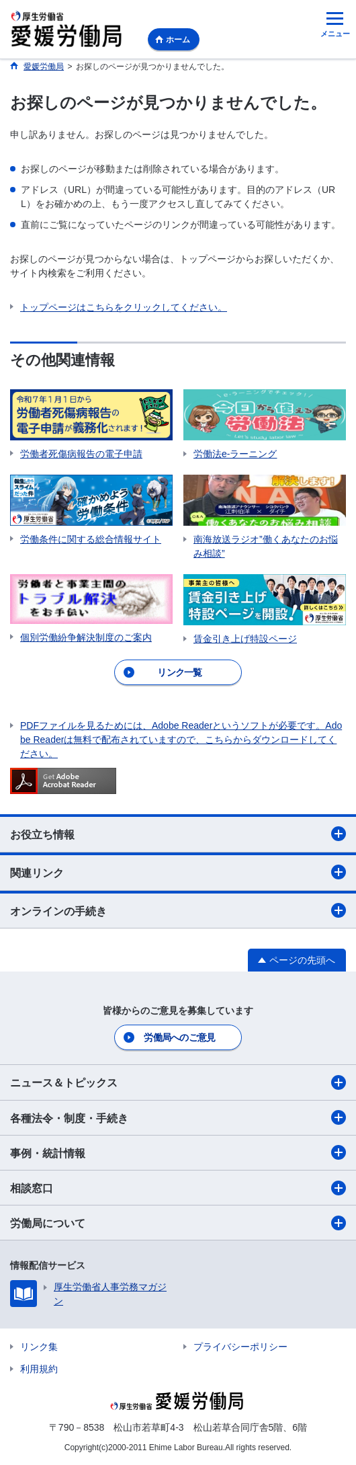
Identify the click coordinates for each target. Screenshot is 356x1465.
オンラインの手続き (178, 910)
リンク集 (39, 1346)
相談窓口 (178, 1188)
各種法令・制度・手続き (178, 1117)
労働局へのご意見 (179, 1037)
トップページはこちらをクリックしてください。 (123, 307)
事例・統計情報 (178, 1152)
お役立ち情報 (178, 833)
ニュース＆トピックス (178, 1082)
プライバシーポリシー (240, 1346)
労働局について (178, 1223)
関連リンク (178, 872)
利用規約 (39, 1368)
